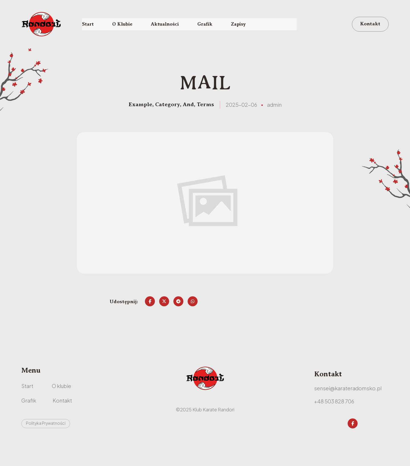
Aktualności (168, 25)
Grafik (210, 25)
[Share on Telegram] (178, 310)
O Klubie (124, 25)
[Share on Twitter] (164, 310)
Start (88, 25)
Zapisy (244, 25)
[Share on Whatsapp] (193, 310)
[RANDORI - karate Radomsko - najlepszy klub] (42, 24)
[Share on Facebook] (150, 310)
